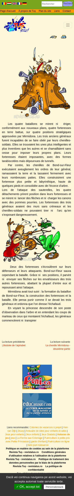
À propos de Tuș (27, 11)
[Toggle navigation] (68, 25)
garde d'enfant (38, 441)
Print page (63, 37)
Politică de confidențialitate (39, 491)
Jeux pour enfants (14, 434)
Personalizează (54, 486)
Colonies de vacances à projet (45, 427)
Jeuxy (21, 431)
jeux (13, 438)
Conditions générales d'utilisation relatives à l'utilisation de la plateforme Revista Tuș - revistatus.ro (36, 456)
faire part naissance (38, 445)
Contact (67, 11)
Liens (57, 11)
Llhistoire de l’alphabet (13, 345)
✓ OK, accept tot (28, 486)
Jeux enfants (32, 434)
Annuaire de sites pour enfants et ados (46, 431)
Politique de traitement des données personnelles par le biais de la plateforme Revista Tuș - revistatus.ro (39, 463)
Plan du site (45, 11)
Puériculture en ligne (58, 441)
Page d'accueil (8, 11)
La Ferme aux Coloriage (29, 438)
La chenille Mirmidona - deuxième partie (58, 347)
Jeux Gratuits (48, 434)
